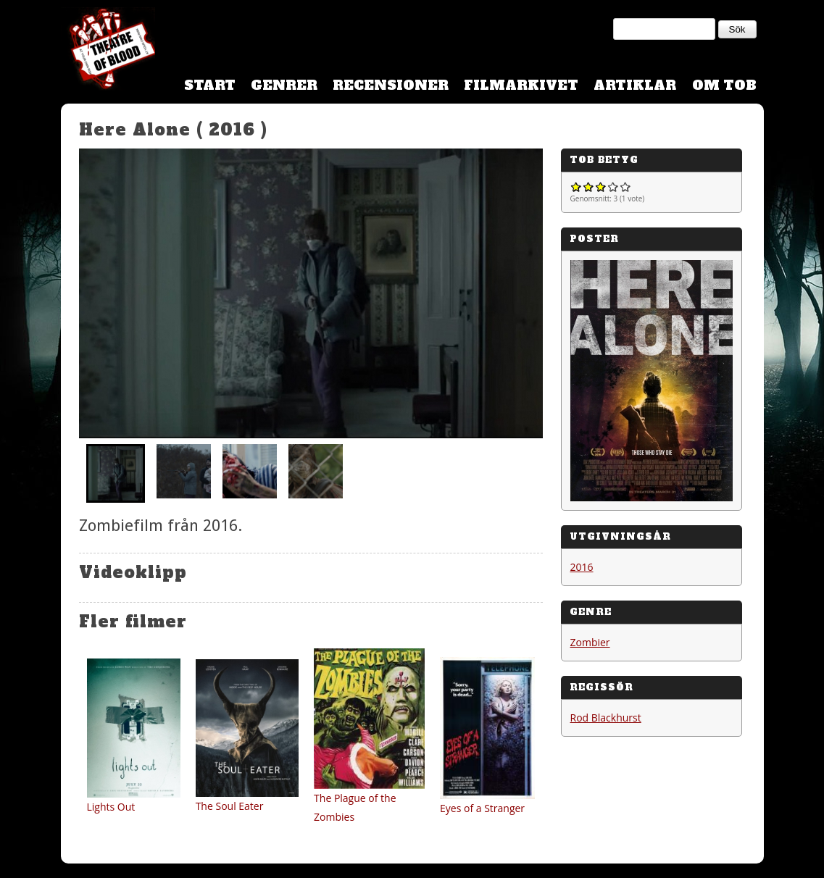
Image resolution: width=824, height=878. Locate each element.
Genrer (284, 85)
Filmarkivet (521, 85)
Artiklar (635, 85)
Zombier (590, 642)
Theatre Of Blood (108, 50)
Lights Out (111, 807)
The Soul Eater (230, 806)
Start (210, 85)
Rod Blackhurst (605, 717)
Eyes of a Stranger (482, 808)
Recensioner (391, 85)
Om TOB (724, 85)
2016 (582, 567)
